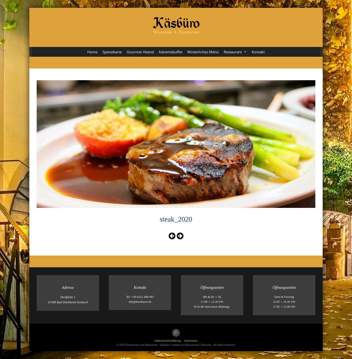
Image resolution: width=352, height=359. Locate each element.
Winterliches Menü (203, 51)
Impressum (190, 340)
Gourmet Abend (140, 51)
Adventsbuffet (170, 51)
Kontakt (258, 51)
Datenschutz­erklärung (168, 340)
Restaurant (235, 52)
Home (92, 51)
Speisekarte (112, 51)
